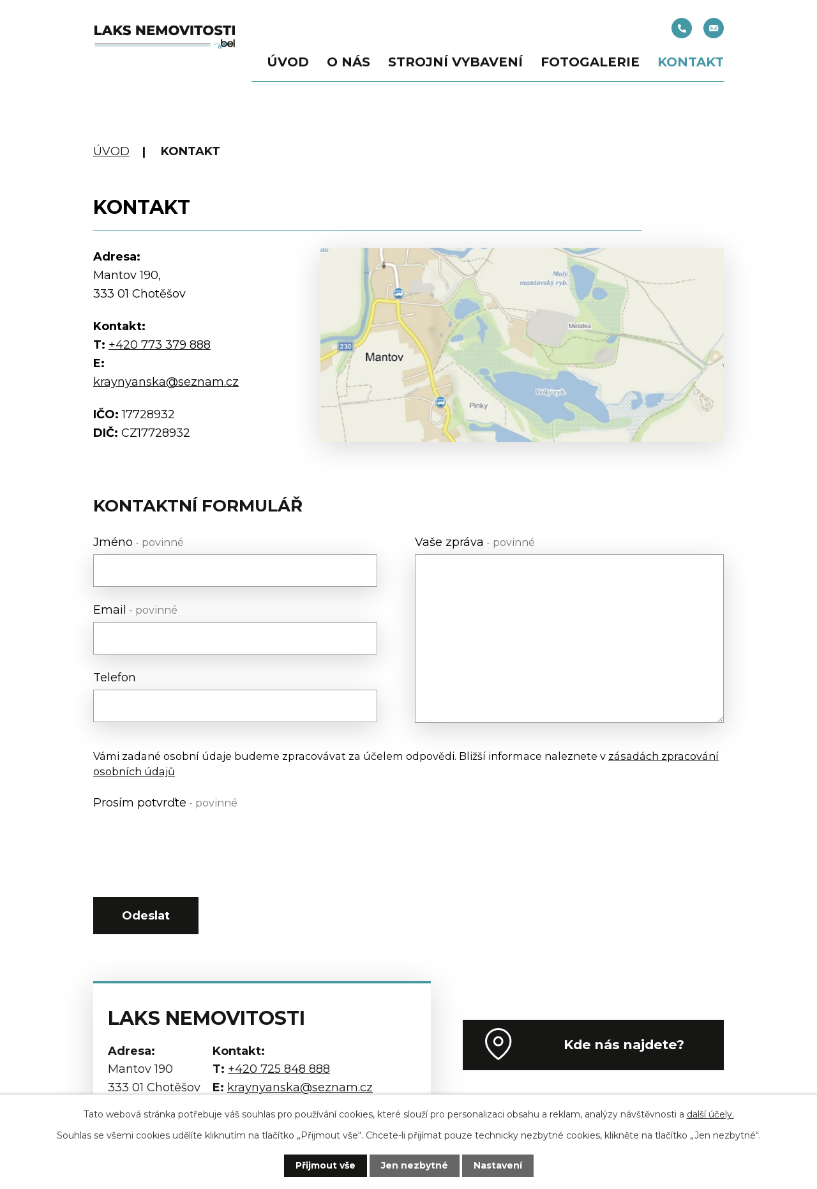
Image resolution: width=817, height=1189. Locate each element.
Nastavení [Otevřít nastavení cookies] (498, 1165)
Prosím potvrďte (165, 803)
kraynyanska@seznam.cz (713, 28)
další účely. (710, 1114)
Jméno (138, 542)
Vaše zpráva (475, 542)
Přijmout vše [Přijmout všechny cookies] (326, 1165)
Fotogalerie (590, 62)
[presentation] (190, 840)
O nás (348, 62)
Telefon (114, 677)
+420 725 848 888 (681, 28)
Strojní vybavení (455, 62)
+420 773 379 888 (160, 345)
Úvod (288, 62)
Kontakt (690, 62)
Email (135, 610)
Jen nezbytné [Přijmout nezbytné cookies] (414, 1165)
